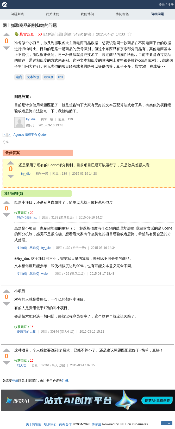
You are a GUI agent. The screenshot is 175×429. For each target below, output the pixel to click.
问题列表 (17, 14)
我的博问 (87, 14)
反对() (34, 248)
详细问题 (157, 14)
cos (60, 77)
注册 (170, 5)
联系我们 (50, 424)
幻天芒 (21, 365)
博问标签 (122, 14)
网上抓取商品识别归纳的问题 (30, 25)
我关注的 (52, 14)
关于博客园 (33, 424)
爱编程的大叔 (26, 331)
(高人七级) (67, 331)
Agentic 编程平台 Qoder (30, 135)
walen (45, 273)
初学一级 (47, 119)
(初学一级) (78, 248)
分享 (6, 142)
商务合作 (65, 424)
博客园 (96, 424)
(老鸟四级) (66, 217)
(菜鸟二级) (77, 273)
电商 (19, 77)
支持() (22, 248)
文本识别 (33, 77)
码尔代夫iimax (27, 217)
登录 (162, 5)
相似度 (48, 77)
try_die (30, 119)
